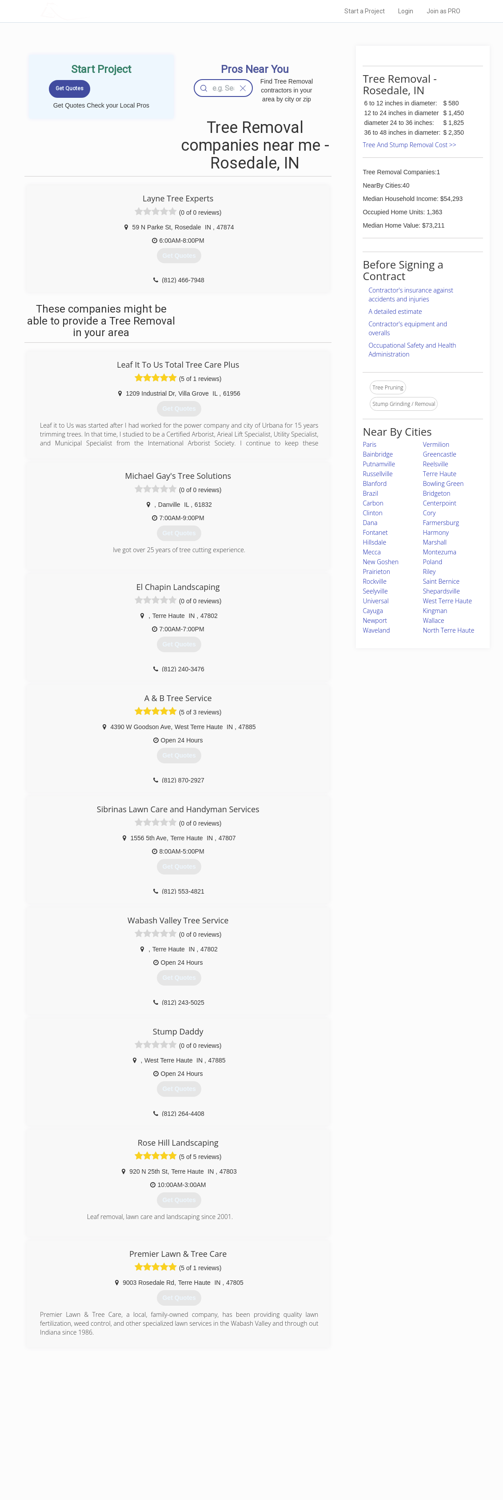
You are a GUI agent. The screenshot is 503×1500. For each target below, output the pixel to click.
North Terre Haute (449, 630)
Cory (429, 513)
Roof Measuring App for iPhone (243, 1455)
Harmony (436, 532)
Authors (339, 1445)
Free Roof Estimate (130, 1455)
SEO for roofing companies (362, 1465)
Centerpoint (439, 503)
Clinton (372, 513)
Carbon (373, 503)
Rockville (375, 581)
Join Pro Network (226, 1425)
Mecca (372, 552)
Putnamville (379, 464)
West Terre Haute (447, 601)
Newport (375, 620)
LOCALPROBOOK (92, 11)
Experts (215, 1435)
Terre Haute (439, 473)
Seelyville (375, 591)
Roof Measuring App (230, 1445)
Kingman (435, 610)
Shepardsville (441, 591)
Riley (429, 571)
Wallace (433, 620)
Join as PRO (443, 11)
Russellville (377, 473)
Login (405, 11)
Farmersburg (441, 522)
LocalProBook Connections (362, 1455)
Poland (433, 561)
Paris (369, 444)
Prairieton (376, 571)
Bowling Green (443, 483)
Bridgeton (437, 493)
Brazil (370, 493)
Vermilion (436, 444)
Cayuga (373, 610)
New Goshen (381, 561)
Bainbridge (378, 454)
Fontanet (375, 532)
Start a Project (364, 11)
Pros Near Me (123, 1435)
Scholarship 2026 (350, 1425)
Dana (370, 522)
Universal (375, 601)
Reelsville (435, 464)
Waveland (376, 630)
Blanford (375, 483)
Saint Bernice (441, 581)
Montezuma (439, 552)
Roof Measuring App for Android (244, 1465)
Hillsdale (374, 542)
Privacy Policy (346, 1435)
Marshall (435, 542)
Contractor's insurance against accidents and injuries (410, 294)
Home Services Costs (133, 1425)
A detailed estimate (395, 311)
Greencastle (439, 454)
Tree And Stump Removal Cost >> (409, 144)
